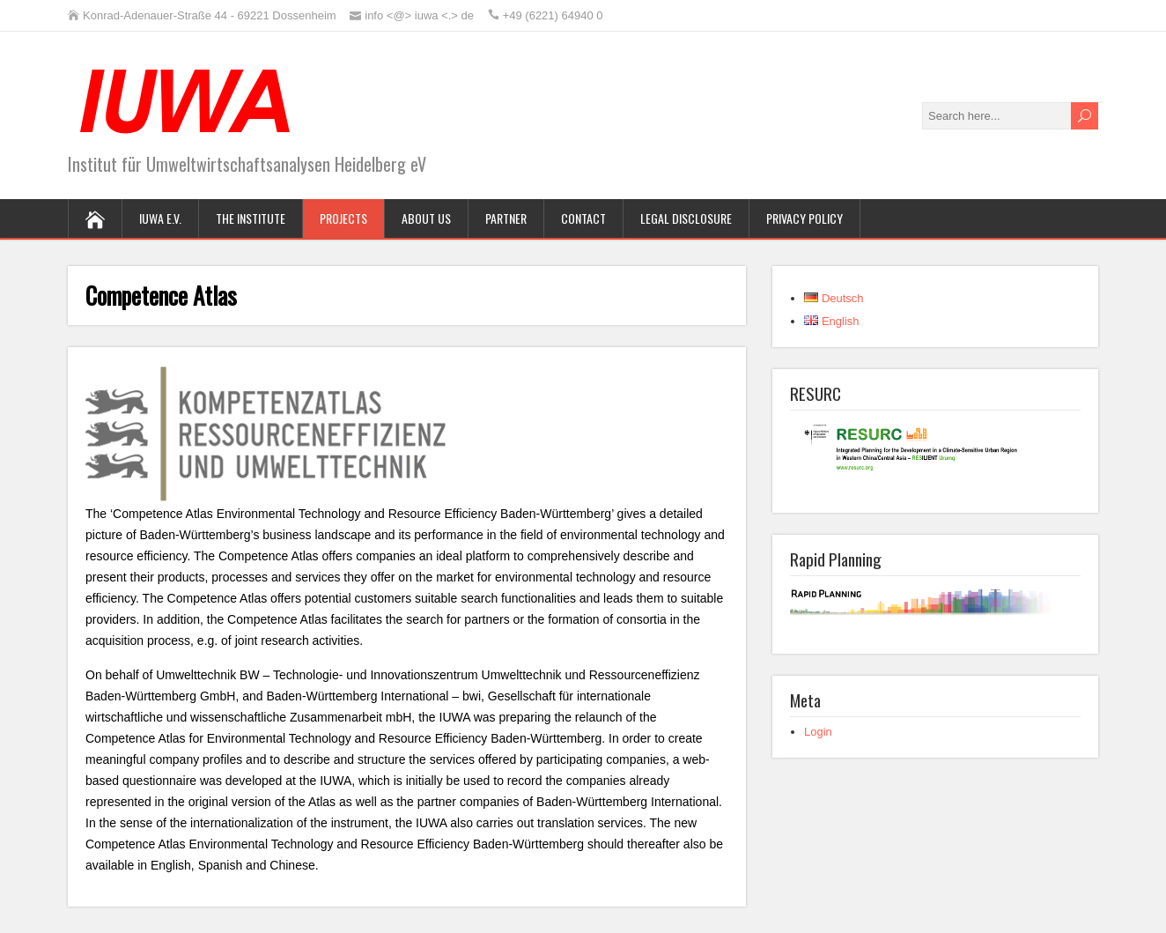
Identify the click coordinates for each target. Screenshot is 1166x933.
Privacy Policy (804, 218)
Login (818, 731)
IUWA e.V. (160, 218)
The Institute (250, 218)
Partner (506, 218)
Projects (343, 218)
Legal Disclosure (686, 218)
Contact (583, 218)
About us (426, 218)
